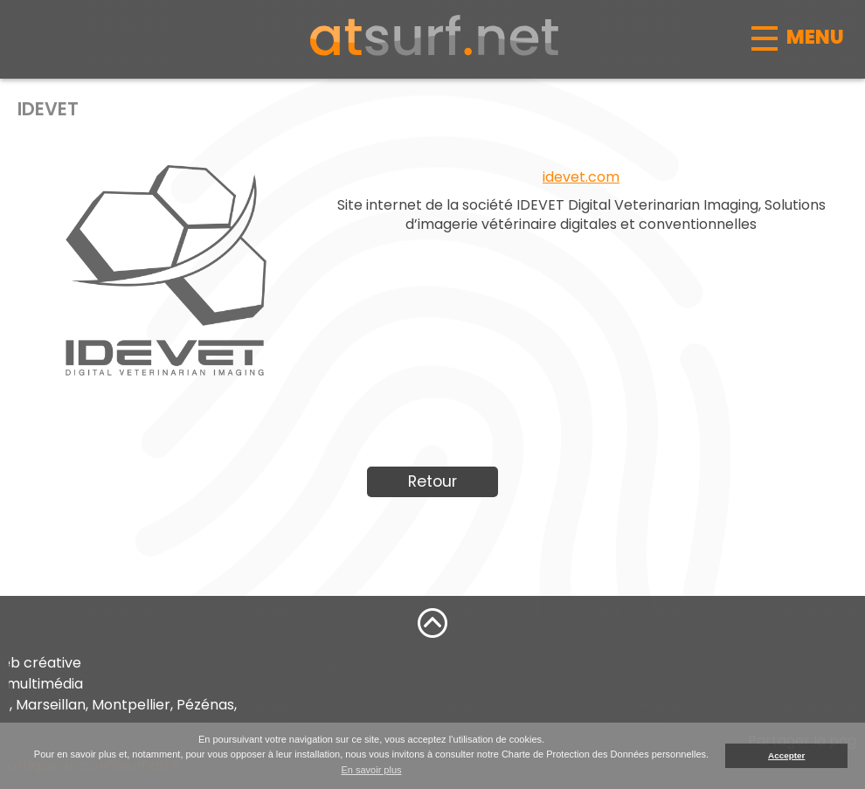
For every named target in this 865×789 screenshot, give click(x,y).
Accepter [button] (786, 755)
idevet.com (581, 177)
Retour (432, 481)
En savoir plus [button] (371, 770)
